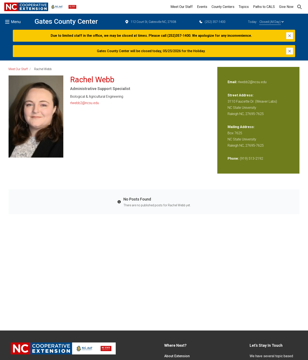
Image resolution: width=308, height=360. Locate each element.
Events (202, 7)
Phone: (233, 158)
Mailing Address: (241, 127)
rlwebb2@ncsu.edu (84, 103)
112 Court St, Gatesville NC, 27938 (150, 22)
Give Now (286, 7)
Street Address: (240, 95)
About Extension (177, 356)
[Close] (289, 35)
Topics (244, 7)
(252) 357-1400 (212, 22)
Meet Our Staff (181, 7)
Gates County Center (66, 21)
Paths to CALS (264, 7)
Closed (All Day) (271, 22)
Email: (233, 82)
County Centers (223, 7)
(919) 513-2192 (251, 158)
